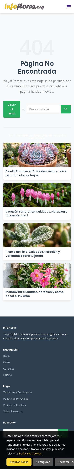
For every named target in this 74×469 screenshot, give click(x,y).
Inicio (6, 356)
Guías (6, 362)
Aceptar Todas (19, 462)
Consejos (8, 368)
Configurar (43, 462)
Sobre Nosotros (13, 411)
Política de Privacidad (15, 398)
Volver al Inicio (12, 109)
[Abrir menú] (69, 6)
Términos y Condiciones (17, 392)
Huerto (7, 375)
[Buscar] (66, 109)
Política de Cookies (14, 405)
